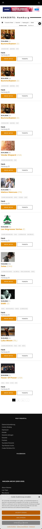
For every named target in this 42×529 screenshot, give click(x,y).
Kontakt (4, 428)
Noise (17, 308)
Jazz (26, 197)
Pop (15, 160)
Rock (15, 197)
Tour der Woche (6, 491)
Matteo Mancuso (11, 192)
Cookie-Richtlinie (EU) (8, 444)
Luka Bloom (9, 340)
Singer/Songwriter (7, 160)
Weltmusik (30, 234)
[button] (39, 497)
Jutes (6, 266)
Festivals (4, 436)
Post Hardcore (25, 271)
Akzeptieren (21, 512)
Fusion (21, 197)
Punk (3, 308)
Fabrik (3, 53)
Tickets (25, 59)
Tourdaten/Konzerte (8, 439)
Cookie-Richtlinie (11, 526)
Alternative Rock (7, 271)
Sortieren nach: (23, 25)
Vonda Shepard (11, 155)
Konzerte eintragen (7, 431)
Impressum (32, 526)
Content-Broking (7, 423)
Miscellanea (5, 489)
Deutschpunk (10, 308)
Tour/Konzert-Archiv (8, 442)
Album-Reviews (6, 484)
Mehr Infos (8, 59)
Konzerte (4, 434)
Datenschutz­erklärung (22, 526)
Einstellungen (21, 523)
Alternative (22, 234)
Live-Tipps (5, 486)
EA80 (5, 303)
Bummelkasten (10, 44)
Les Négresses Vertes (13, 229)
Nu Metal (16, 271)
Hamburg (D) (5, 55)
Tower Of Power (11, 378)
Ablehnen (21, 518)
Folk (15, 234)
